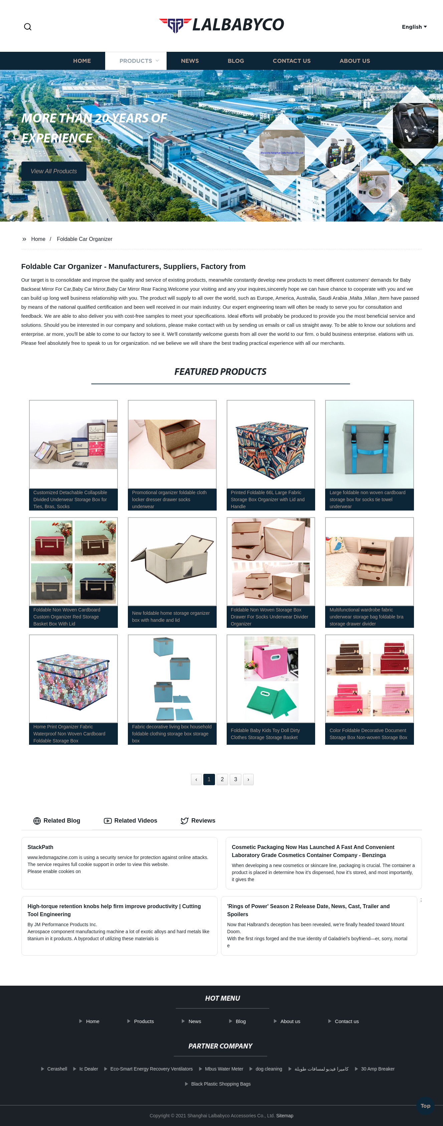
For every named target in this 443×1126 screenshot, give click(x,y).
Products (136, 67)
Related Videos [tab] (131, 821)
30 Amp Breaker (360, 1069)
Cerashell (40, 1069)
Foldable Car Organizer (84, 239)
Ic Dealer (71, 1069)
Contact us (292, 67)
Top (426, 1107)
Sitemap (284, 1115)
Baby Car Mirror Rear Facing (137, 289)
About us (355, 67)
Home (82, 67)
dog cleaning (251, 1069)
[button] (27, 27)
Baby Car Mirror (88, 289)
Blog (236, 67)
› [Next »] (248, 779)
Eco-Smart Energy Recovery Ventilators (134, 1069)
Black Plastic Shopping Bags (203, 1084)
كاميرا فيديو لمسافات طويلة (304, 1069)
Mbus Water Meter (207, 1069)
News (190, 67)
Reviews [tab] (198, 821)
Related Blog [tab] (56, 821)
